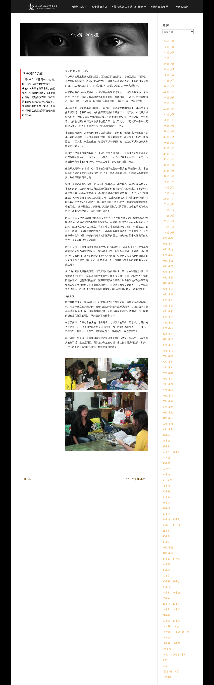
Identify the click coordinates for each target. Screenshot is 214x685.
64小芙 (166, 435)
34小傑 (166, 564)
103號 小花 (168, 215)
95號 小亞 (168, 260)
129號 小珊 (168, 69)
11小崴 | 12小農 (171, 643)
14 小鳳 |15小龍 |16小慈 (176, 631)
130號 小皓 (168, 63)
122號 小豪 (168, 108)
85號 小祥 (168, 316)
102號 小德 (168, 221)
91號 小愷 (168, 283)
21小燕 (166, 615)
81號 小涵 (168, 339)
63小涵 (166, 440)
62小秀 (166, 446)
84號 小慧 (168, 322)
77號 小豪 (168, 361)
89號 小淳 (168, 294)
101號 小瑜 (168, 226)
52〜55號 (168, 480)
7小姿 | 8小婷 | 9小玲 (174, 654)
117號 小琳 (168, 136)
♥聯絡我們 (182, 7)
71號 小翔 (168, 395)
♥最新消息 (78, 7)
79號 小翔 (168, 356)
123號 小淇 (168, 103)
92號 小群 (168, 277)
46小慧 (166, 513)
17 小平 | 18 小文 (172, 626)
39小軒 (166, 541)
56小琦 (166, 474)
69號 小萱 (168, 406)
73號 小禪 (168, 384)
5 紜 (165, 665)
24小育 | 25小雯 (171, 603)
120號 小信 (168, 119)
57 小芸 (167, 468)
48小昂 (166, 502)
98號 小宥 (168, 243)
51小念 (166, 485)
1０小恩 (167, 648)
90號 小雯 (168, 288)
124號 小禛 (168, 97)
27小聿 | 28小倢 (171, 592)
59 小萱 (167, 457)
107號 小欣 (168, 193)
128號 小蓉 (168, 75)
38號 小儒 (168, 547)
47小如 (166, 508)
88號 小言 (168, 299)
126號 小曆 (168, 86)
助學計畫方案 (100, 7)
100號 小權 (168, 232)
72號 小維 (168, 390)
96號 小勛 (168, 255)
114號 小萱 (168, 153)
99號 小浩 (168, 238)
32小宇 (166, 575)
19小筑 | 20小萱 (171, 620)
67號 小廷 (168, 418)
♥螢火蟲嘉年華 (160, 7)
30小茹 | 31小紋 (171, 581)
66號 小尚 (168, 423)
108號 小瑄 (168, 187)
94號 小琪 (168, 266)
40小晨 (166, 536)
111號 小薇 (168, 170)
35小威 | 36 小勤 (172, 558)
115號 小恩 (168, 148)
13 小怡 (167, 637)
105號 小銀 (168, 204)
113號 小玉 (168, 159)
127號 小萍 (168, 80)
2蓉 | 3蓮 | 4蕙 (171, 671)
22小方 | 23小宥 (171, 609)
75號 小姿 (168, 373)
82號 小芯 (168, 333)
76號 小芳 (168, 367)
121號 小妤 (168, 114)
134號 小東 (168, 41)
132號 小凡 (168, 52)
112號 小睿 (168, 164)
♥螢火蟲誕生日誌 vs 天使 (127, 7)
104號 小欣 (168, 210)
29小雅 (166, 587)
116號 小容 (168, 142)
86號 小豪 (168, 311)
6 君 (165, 660)
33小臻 (166, 570)
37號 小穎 (168, 553)
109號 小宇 (168, 181)
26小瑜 (166, 598)
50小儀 (166, 491)
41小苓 (166, 530)
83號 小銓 (168, 328)
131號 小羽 (168, 58)
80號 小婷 (168, 345)
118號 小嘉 (168, 131)
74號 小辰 (168, 378)
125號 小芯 (168, 91)
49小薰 (166, 496)
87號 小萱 (168, 305)
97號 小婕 (168, 249)
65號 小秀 (168, 429)
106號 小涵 (168, 198)
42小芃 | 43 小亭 (172, 525)
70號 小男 (168, 401)
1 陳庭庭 (167, 676)
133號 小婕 (168, 46)
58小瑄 (166, 463)
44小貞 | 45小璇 (171, 519)
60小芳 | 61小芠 (171, 451)
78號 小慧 (168, 350)
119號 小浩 (168, 125)
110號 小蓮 (168, 176)
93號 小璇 (168, 271)
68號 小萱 (168, 412)
